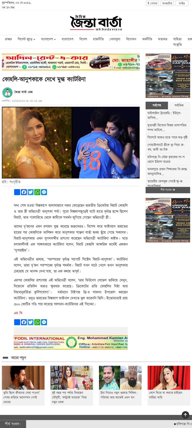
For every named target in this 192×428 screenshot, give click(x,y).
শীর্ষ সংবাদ (167, 190)
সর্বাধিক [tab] (178, 105)
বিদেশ (83, 39)
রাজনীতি (98, 39)
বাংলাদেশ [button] (48, 39)
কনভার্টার (167, 3)
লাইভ (182, 3)
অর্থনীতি (147, 39)
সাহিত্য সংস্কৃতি (177, 42)
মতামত (162, 39)
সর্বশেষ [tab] (156, 105)
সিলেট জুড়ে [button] (26, 39)
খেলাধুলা (114, 39)
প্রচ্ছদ (8, 39)
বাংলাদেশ (67, 39)
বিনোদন (131, 39)
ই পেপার (152, 3)
